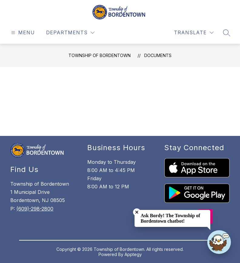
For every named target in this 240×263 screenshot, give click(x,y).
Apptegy (133, 254)
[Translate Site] (193, 32)
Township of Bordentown (99, 55)
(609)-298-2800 (34, 209)
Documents (158, 55)
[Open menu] (22, 32)
